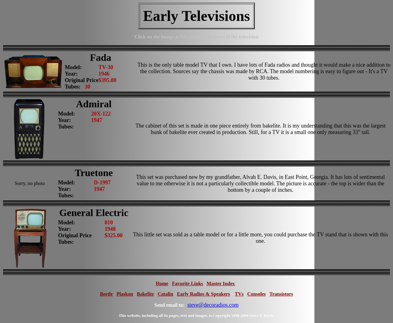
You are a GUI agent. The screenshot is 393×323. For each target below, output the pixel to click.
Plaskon (124, 294)
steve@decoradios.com (213, 305)
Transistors (281, 294)
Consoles (256, 294)
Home (162, 283)
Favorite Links (187, 283)
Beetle (106, 294)
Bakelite (145, 294)
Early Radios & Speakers (203, 294)
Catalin (165, 294)
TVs (239, 294)
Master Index (221, 283)
